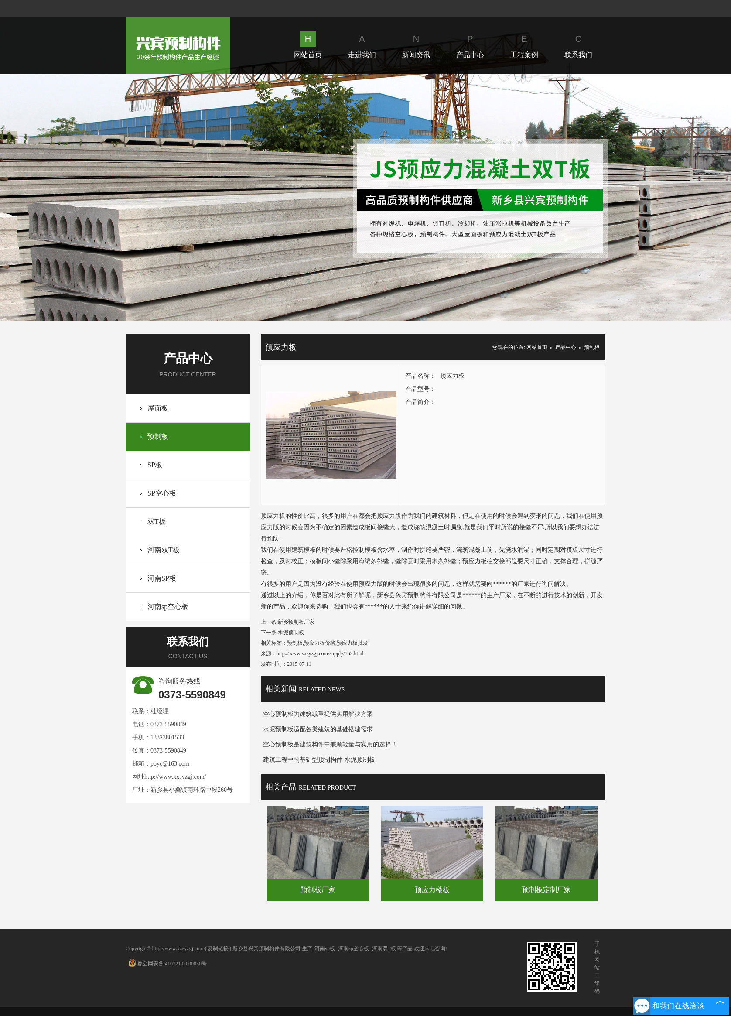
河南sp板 (324, 948)
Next (661, 197)
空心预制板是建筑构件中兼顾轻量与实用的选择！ (330, 744)
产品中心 (470, 44)
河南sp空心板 (167, 606)
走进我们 (362, 44)
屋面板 (157, 408)
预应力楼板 (432, 889)
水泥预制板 (291, 632)
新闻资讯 (416, 44)
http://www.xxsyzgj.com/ (175, 776)
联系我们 (578, 44)
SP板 (154, 465)
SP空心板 (161, 493)
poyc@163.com (169, 763)
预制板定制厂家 (546, 889)
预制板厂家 (318, 889)
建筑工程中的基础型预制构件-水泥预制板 (319, 759)
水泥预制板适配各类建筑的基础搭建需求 (318, 729)
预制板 (157, 436)
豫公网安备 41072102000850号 (167, 964)
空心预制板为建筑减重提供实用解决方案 (318, 714)
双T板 (156, 521)
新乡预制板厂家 (296, 622)
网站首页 (308, 44)
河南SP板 (161, 578)
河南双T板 (163, 550)
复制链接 (218, 948)
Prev (69, 197)
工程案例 (524, 44)
